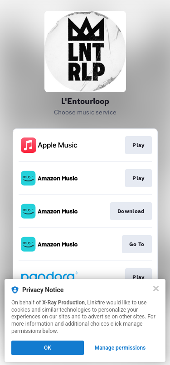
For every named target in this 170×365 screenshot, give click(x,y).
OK (47, 348)
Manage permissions (120, 348)
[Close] (156, 288)
